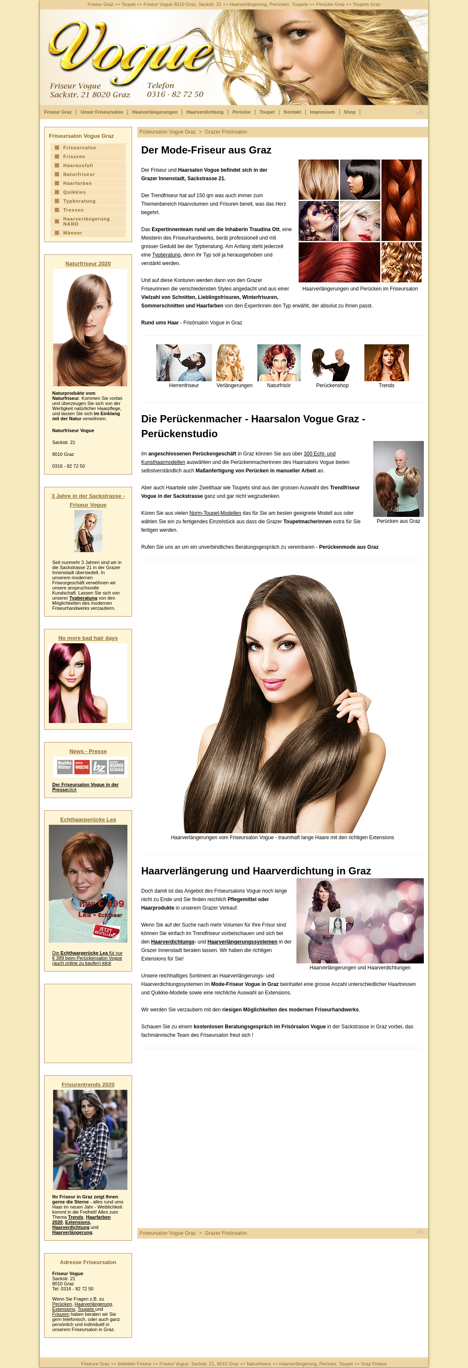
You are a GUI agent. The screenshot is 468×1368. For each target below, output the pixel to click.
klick (106, 963)
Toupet (267, 111)
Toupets (87, 1309)
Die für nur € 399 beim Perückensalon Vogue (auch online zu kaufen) (87, 958)
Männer (72, 232)
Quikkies (74, 192)
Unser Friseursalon (102, 111)
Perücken (62, 1304)
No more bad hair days (88, 638)
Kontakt (292, 111)
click (72, 789)
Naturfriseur (79, 174)
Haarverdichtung (204, 111)
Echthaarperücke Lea (88, 819)
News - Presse (88, 751)
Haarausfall (78, 165)
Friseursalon (79, 147)
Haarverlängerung (72, 1232)
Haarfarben (77, 183)
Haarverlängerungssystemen (243, 942)
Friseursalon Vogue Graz (168, 132)
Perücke (241, 111)
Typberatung (166, 255)
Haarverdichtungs (173, 942)
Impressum (322, 111)
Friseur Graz (58, 111)
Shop (350, 111)
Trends (75, 1217)
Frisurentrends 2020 (88, 1084)
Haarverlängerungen (155, 111)
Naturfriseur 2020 (88, 263)
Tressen (73, 209)
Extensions (77, 1222)
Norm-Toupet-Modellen (215, 513)
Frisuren (74, 156)
